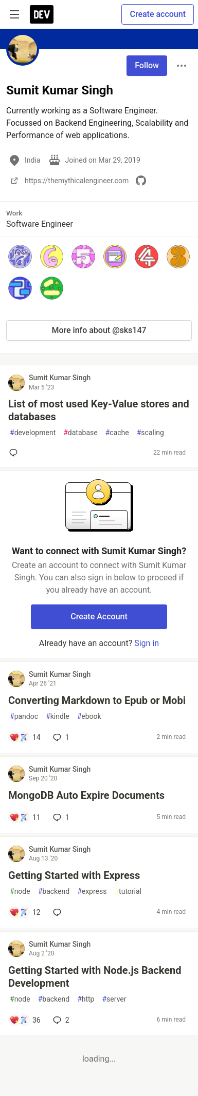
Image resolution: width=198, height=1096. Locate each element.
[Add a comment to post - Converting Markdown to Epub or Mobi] (25, 737)
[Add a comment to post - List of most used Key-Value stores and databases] (15, 452)
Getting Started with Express (74, 875)
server (114, 999)
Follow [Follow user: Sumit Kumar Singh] (147, 65)
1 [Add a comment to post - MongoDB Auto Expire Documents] (60, 817)
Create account (158, 14)
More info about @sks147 (98, 330)
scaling (150, 432)
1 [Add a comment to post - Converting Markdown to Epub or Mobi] (60, 737)
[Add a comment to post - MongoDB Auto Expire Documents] (25, 817)
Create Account (99, 616)
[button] (20, 256)
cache (117, 432)
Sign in (146, 643)
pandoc (24, 716)
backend (53, 891)
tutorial (127, 891)
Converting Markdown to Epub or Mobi (97, 700)
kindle (57, 716)
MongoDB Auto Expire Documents (86, 795)
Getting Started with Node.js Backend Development (95, 976)
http (85, 999)
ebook (89, 716)
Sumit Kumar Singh (60, 378)
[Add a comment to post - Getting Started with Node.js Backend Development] (25, 1020)
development (33, 432)
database (80, 432)
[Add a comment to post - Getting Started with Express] (25, 912)
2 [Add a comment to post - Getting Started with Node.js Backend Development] (60, 1020)
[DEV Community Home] (42, 14)
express (91, 891)
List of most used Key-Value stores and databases (98, 410)
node (20, 891)
